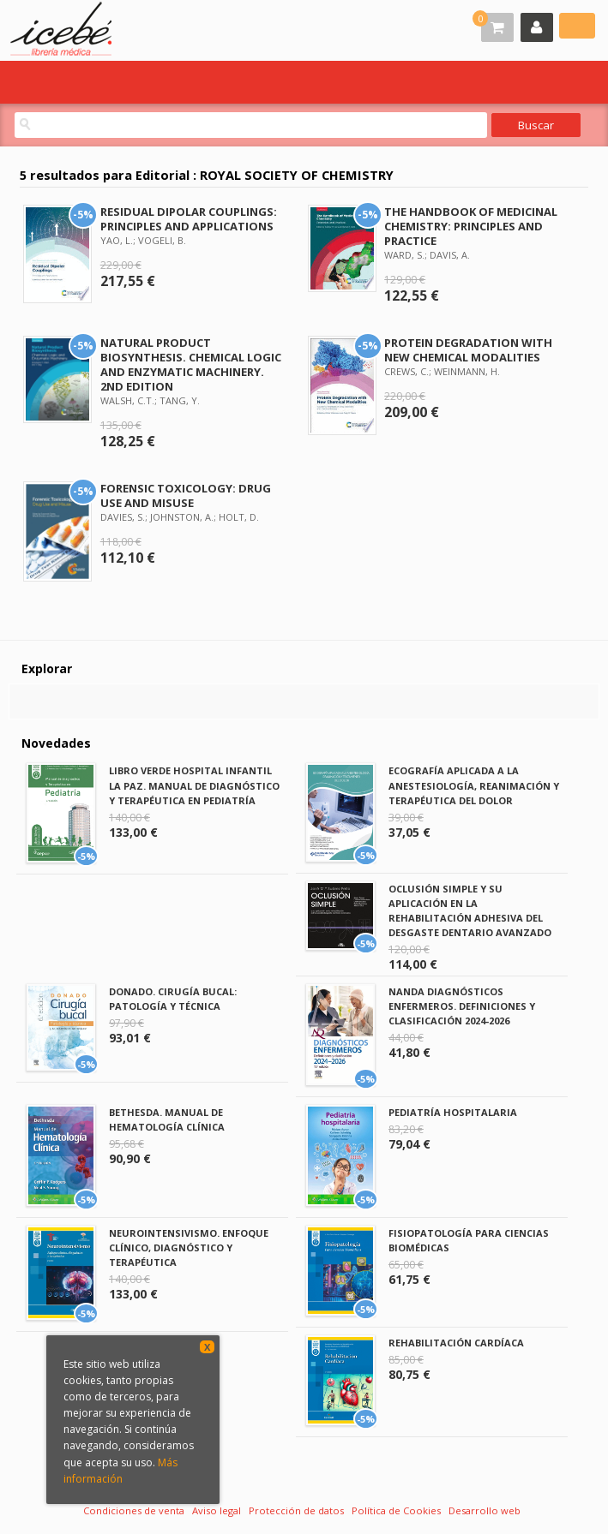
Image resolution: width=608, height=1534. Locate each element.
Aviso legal (216, 1510)
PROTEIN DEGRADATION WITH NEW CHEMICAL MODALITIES (468, 350)
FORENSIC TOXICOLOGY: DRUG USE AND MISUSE (185, 495)
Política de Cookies (396, 1510)
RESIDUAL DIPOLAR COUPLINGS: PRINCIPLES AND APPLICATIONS (188, 219)
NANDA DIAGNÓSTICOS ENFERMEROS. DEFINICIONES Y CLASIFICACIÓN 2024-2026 (461, 1006)
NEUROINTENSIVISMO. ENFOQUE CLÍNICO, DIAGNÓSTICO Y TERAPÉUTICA (188, 1247)
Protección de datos (296, 1510)
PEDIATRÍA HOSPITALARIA (452, 1112)
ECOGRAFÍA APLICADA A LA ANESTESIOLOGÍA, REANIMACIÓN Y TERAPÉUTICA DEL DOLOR (473, 785)
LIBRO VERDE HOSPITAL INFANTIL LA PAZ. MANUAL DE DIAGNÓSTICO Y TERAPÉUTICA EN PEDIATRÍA (194, 785)
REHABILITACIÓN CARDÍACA (456, 1342)
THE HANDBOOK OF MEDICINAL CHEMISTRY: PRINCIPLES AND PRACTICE (470, 226)
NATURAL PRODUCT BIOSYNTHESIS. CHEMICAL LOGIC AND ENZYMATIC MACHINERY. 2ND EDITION (190, 364)
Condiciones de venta (133, 1510)
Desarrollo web (484, 1510)
